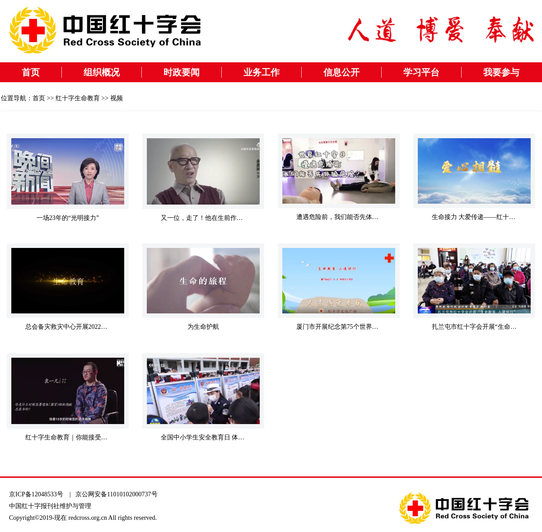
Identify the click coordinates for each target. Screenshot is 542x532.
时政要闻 (182, 72)
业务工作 (261, 72)
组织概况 (102, 72)
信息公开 (341, 72)
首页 (31, 72)
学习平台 (421, 72)
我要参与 (501, 72)
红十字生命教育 (78, 98)
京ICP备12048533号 (36, 494)
